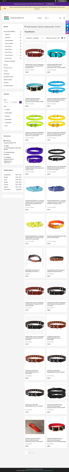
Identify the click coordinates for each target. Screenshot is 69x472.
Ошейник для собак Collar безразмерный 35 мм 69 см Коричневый (32, 372)
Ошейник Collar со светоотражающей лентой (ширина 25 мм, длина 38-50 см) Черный (56, 304)
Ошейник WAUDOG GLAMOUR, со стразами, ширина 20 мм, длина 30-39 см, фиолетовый (34, 168)
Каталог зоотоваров (32, 26)
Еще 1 (6, 125)
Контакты (6, 82)
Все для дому (8, 58)
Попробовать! (50, 4)
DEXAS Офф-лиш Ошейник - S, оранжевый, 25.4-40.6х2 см (32, 271)
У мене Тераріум (9, 43)
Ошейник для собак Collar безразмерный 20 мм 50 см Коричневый (54, 338)
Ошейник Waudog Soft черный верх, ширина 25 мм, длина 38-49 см (56, 271)
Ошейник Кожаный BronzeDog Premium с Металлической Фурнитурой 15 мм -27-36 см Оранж (34, 440)
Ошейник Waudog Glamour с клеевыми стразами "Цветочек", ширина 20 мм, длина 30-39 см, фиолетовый (56, 202)
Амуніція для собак (49, 26)
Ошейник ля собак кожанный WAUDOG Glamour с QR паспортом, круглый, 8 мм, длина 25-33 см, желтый (56, 134)
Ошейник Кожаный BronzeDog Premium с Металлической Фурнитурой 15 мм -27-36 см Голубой (56, 66)
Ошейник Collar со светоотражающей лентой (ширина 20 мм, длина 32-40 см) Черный (34, 338)
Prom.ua (41, 469)
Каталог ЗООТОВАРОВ (9, 31)
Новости (6, 65)
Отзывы (6, 70)
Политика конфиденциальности (46, 470)
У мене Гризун (8, 46)
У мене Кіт (7, 34)
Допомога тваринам (10, 61)
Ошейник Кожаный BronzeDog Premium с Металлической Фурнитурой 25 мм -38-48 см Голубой (34, 100)
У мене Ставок (8, 52)
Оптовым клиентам (8, 85)
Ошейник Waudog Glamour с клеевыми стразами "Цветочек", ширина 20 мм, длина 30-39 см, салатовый (34, 237)
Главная (39, 18)
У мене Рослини (9, 55)
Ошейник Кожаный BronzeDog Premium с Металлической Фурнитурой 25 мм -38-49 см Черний (56, 406)
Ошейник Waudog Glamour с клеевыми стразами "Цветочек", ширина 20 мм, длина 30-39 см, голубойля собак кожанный (34, 203)
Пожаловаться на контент (33, 470)
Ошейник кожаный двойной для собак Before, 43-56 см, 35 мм (56, 236)
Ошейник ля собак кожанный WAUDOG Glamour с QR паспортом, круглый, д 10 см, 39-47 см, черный (56, 168)
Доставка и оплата (8, 76)
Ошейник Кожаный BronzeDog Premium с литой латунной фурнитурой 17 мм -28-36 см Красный (56, 440)
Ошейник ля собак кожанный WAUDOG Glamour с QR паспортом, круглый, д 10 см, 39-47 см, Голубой (56, 100)
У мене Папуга (8, 49)
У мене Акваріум (9, 40)
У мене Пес (40, 26)
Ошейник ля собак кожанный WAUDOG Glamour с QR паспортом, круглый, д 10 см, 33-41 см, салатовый (34, 134)
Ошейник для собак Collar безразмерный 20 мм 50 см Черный (34, 405)
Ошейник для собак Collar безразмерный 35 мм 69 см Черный (56, 371)
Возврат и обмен (8, 79)
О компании (7, 73)
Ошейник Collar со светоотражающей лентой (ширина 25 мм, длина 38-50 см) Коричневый (34, 66)
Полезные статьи (8, 67)
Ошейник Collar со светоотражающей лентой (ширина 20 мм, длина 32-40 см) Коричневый (34, 304)
